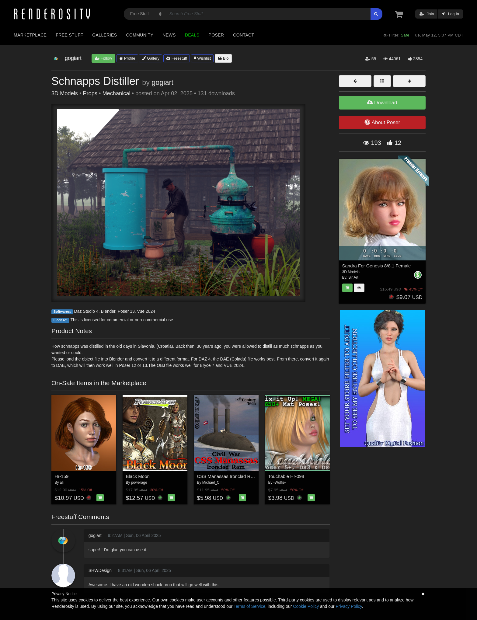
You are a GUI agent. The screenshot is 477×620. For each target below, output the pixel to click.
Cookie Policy (306, 606)
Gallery (150, 58)
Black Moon (138, 476)
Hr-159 (62, 476)
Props (90, 93)
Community (140, 35)
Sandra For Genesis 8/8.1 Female (376, 265)
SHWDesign (100, 570)
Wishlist (202, 58)
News (169, 35)
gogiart (162, 82)
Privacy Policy (349, 606)
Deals (192, 35)
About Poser (382, 122)
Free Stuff (69, 35)
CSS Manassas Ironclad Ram (227, 476)
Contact (243, 35)
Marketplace (30, 35)
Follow (103, 58)
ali (62, 482)
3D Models (64, 93)
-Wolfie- (279, 482)
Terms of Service (249, 606)
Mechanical (116, 93)
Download (382, 103)
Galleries (104, 35)
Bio (223, 58)
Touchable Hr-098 (286, 476)
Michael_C (211, 482)
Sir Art (353, 277)
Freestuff (176, 58)
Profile (127, 58)
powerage (139, 482)
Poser (216, 35)
